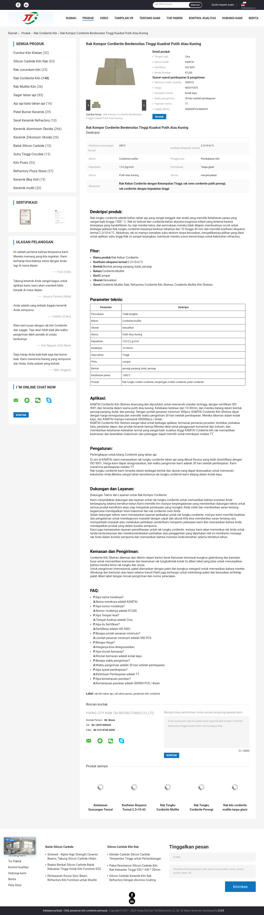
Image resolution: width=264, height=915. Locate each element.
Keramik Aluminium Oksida (33, 129)
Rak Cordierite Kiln (45, 33)
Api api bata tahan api (29, 103)
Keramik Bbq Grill (26, 179)
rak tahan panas (123, 693)
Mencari (195, 5)
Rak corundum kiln (27, 70)
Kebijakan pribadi (52, 910)
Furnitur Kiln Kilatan (27, 53)
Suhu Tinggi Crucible (28, 154)
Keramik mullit (23, 188)
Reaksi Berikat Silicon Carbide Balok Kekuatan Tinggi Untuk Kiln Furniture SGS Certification (74, 867)
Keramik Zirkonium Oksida (32, 137)
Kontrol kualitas (202, 18)
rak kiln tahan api (103, 693)
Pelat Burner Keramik (28, 112)
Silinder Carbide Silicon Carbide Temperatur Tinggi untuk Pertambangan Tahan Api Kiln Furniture (135, 857)
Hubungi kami (232, 18)
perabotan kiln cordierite (146, 693)
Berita (253, 18)
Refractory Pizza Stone (30, 171)
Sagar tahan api (24, 95)
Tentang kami (149, 18)
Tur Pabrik (174, 18)
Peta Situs (14, 885)
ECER (221, 910)
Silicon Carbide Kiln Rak (30, 61)
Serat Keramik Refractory (31, 120)
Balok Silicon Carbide (28, 146)
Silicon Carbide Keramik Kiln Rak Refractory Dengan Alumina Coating (132, 878)
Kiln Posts (20, 163)
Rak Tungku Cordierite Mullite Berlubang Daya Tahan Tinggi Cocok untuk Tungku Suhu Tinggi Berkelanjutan (168, 807)
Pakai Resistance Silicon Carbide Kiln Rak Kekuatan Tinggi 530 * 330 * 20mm (134, 867)
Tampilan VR (123, 18)
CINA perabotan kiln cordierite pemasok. (86, 910)
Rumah (71, 18)
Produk (88, 18)
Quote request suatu (223, 4)
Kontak (159, 116)
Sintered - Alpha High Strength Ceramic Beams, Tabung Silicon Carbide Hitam (72, 856)
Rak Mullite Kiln (24, 87)
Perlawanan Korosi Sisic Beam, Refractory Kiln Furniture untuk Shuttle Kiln (72, 878)
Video (104, 18)
